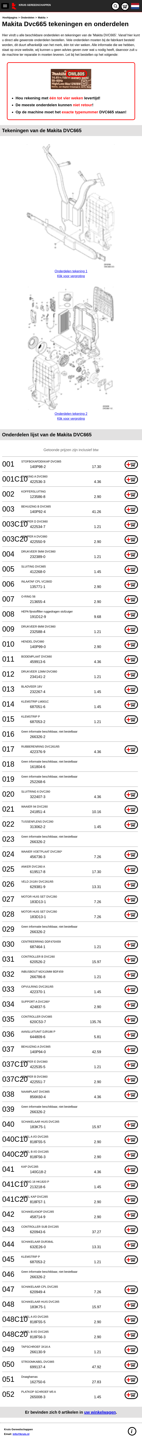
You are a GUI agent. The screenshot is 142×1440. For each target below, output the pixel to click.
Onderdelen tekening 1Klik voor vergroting (71, 271)
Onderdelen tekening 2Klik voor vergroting (71, 413)
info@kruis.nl (21, 1434)
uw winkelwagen (100, 1412)
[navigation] (5, 6)
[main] (71, 716)
